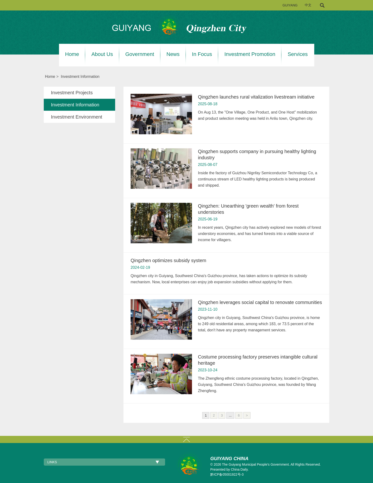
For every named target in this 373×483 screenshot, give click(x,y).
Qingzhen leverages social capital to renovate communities (260, 302)
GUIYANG (290, 5)
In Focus (202, 54)
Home (72, 54)
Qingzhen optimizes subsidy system (168, 260)
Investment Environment (76, 117)
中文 (308, 5)
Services (298, 54)
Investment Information (80, 77)
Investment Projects (72, 92)
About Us (102, 54)
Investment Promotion (249, 54)
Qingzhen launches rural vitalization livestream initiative (256, 97)
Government (139, 54)
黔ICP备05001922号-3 (227, 474)
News (173, 54)
